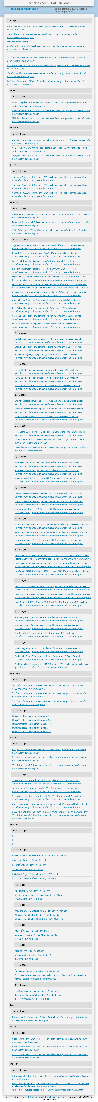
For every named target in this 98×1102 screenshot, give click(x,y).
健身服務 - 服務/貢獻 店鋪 (26, 959)
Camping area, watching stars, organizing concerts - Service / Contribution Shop (51, 975)
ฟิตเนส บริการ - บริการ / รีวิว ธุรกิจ (27, 869)
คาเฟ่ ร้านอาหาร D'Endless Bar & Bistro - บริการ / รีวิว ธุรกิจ (39, 855)
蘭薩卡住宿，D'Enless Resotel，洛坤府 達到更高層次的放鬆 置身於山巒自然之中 (48, 1090)
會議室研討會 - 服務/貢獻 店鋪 (28, 899)
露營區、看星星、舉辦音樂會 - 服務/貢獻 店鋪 (35, 979)
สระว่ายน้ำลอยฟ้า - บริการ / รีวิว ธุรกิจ (29, 865)
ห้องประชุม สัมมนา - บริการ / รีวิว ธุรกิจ (30, 860)
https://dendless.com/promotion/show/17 (31, 731)
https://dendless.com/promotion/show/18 (31, 728)
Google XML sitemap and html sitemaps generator (43, 1097)
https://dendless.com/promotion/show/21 (31, 716)
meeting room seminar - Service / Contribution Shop (38, 895)
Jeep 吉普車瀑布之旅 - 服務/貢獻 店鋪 (32, 999)
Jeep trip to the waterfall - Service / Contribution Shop (39, 995)
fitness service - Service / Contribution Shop (34, 955)
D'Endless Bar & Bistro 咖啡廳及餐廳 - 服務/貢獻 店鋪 (39, 919)
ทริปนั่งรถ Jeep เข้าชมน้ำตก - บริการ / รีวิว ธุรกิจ (34, 879)
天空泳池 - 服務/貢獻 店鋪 (26, 939)
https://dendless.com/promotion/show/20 (31, 720)
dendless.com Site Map (17, 42)
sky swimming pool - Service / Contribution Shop (37, 935)
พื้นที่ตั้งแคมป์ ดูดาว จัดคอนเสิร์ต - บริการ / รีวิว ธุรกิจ (35, 874)
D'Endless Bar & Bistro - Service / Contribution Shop (38, 915)
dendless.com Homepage (24, 8)
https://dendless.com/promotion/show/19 (31, 724)
